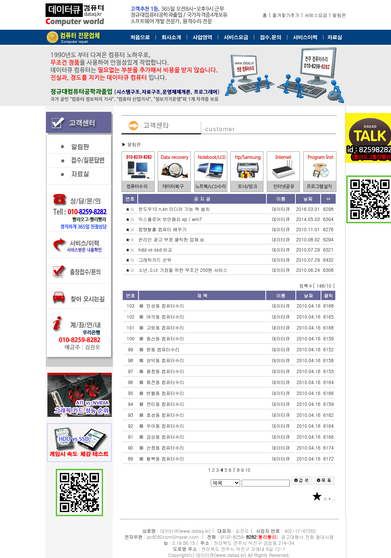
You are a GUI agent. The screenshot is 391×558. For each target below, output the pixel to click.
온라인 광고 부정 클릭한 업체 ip (171, 239)
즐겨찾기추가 (286, 15)
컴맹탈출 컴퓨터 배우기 (163, 229)
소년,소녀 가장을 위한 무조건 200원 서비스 (183, 270)
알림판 (339, 15)
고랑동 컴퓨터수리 (166, 327)
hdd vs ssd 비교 (156, 249)
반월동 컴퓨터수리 (166, 393)
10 (247, 470)
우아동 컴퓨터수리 (166, 425)
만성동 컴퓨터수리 (166, 305)
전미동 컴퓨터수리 (166, 404)
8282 (251, 537)
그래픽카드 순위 (155, 259)
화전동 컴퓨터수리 (166, 382)
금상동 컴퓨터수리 (166, 436)
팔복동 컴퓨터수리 (166, 458)
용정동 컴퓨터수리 (166, 371)
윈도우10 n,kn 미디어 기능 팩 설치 (174, 209)
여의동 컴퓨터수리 (166, 316)
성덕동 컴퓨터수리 (166, 360)
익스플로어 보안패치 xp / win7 (170, 219)
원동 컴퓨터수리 (163, 349)
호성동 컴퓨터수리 (166, 415)
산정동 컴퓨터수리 (166, 447)
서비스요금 (316, 15)
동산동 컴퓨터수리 (166, 338)
